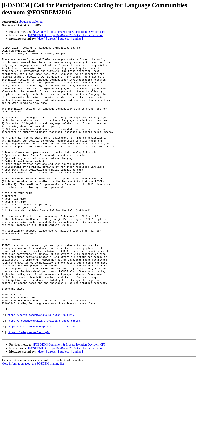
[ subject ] (64, 38)
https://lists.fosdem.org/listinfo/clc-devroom (41, 383)
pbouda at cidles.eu (31, 21)
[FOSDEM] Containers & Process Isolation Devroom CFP (69, 31)
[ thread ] (51, 38)
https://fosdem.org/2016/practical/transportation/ (44, 376)
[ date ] (41, 38)
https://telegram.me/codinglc (29, 390)
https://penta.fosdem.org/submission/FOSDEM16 (41, 369)
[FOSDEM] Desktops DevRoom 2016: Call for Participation (65, 35)
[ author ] (77, 38)
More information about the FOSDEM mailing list (33, 421)
